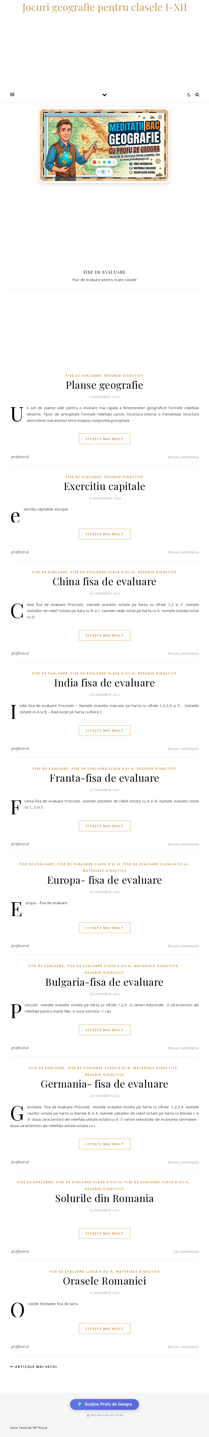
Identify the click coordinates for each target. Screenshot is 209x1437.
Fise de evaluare (83, 375)
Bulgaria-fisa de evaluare (104, 981)
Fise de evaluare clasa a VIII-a (89, 1182)
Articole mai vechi (33, 1366)
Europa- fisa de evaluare (104, 879)
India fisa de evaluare (104, 682)
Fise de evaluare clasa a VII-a (103, 572)
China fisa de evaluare (105, 581)
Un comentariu (186, 1251)
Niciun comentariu (183, 456)
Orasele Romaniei (104, 1280)
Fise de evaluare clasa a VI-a (103, 768)
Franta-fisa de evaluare (104, 777)
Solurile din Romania (104, 1198)
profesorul (20, 456)
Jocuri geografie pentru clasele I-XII (104, 6)
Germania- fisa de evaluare (104, 1083)
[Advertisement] (104, 223)
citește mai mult (104, 439)
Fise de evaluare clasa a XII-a (155, 864)
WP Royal (40, 1427)
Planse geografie (104, 384)
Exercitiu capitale (105, 486)
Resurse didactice (124, 375)
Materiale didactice (105, 871)
